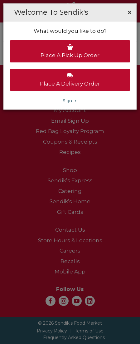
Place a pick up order (70, 51)
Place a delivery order (70, 79)
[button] (129, 12)
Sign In (70, 100)
